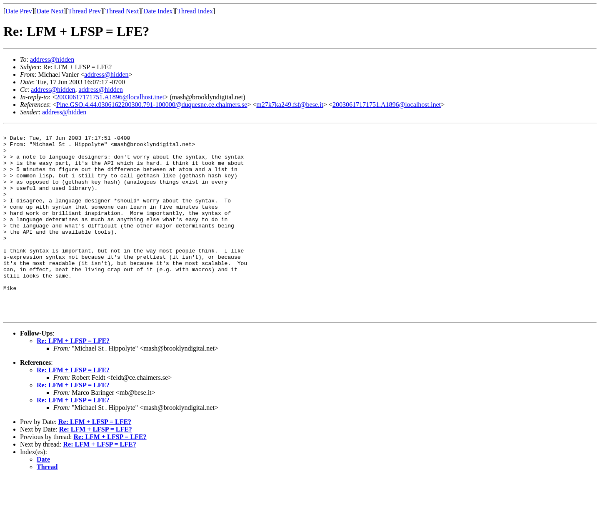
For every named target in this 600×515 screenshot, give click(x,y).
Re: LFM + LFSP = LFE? (73, 378)
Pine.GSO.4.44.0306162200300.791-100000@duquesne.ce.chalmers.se (151, 104)
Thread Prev (84, 11)
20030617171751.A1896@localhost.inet (110, 97)
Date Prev (18, 11)
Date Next (50, 11)
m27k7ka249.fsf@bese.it (289, 104)
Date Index (158, 11)
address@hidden (52, 59)
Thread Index (195, 11)
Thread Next (122, 11)
